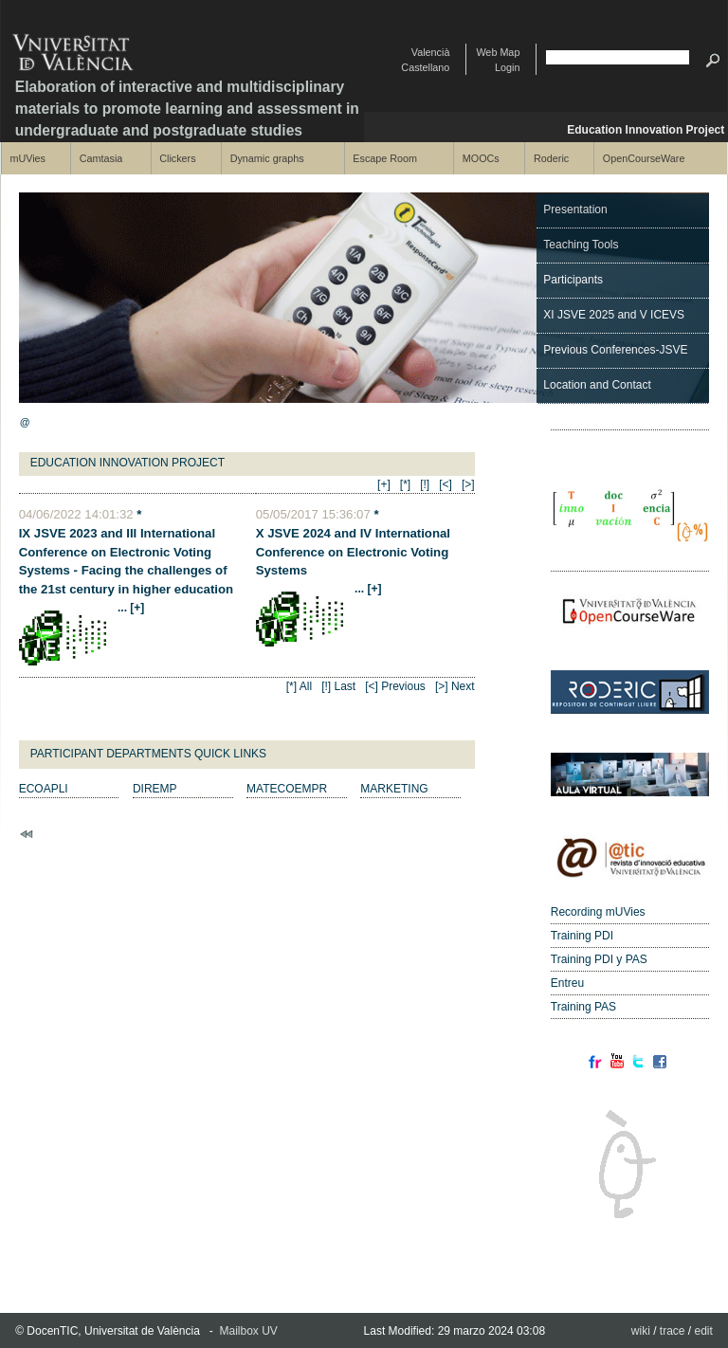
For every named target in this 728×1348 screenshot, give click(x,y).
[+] (384, 484)
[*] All (299, 686)
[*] (405, 484)
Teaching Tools (580, 244)
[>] (468, 484)
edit (704, 1331)
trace (672, 1331)
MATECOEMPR (286, 788)
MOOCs (481, 158)
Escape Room (385, 158)
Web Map (497, 52)
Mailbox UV (249, 1331)
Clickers (177, 158)
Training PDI (582, 935)
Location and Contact (596, 385)
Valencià (430, 52)
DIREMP (155, 788)
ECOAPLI (43, 788)
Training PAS (583, 1006)
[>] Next (455, 686)
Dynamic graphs (267, 158)
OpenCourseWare (644, 158)
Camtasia (101, 158)
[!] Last (338, 686)
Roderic (551, 158)
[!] (424, 484)
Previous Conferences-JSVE (615, 349)
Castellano (425, 67)
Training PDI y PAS (599, 959)
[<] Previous (395, 686)
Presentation (575, 209)
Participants (573, 279)
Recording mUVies (598, 912)
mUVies (27, 158)
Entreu (567, 983)
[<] (445, 484)
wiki (640, 1331)
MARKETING (394, 788)
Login (507, 67)
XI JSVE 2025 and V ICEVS (613, 314)
